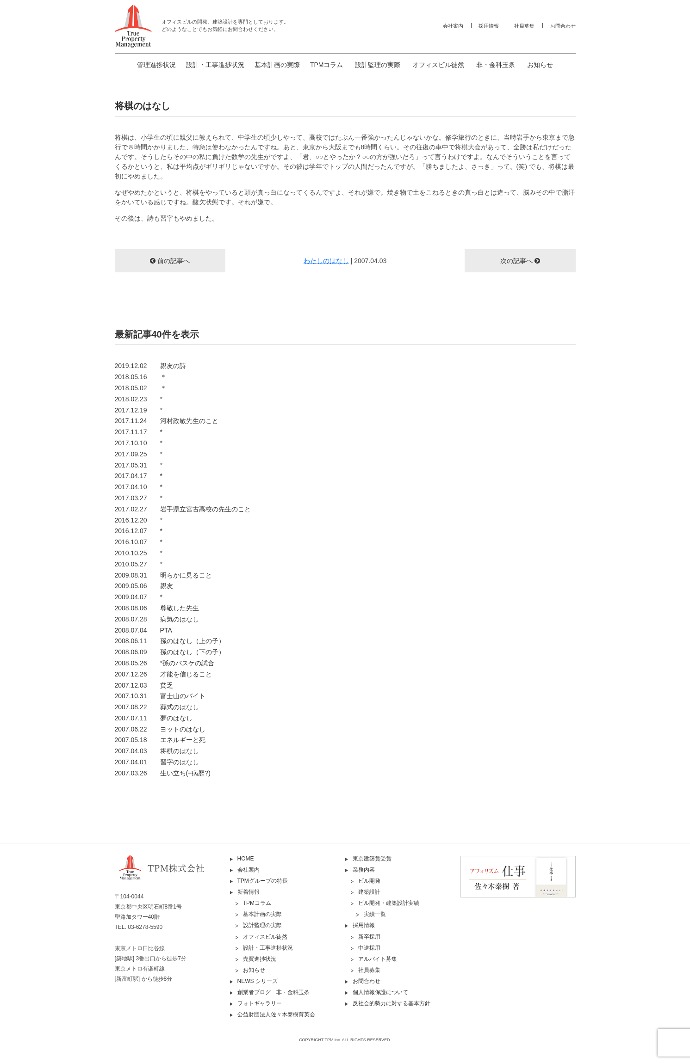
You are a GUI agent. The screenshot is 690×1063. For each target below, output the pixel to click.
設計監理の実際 (377, 64)
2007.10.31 (160, 696)
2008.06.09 (170, 652)
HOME (245, 858)
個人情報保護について (380, 992)
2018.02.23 (139, 399)
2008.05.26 (165, 663)
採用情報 (489, 26)
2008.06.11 (170, 641)
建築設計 (369, 892)
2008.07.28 (157, 619)
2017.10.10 (139, 443)
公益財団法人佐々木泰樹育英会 (276, 1014)
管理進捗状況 (156, 64)
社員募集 (524, 26)
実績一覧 (375, 914)
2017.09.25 (139, 454)
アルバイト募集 (377, 959)
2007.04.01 (157, 762)
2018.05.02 (141, 388)
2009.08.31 (163, 575)
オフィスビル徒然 (438, 64)
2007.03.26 (163, 773)
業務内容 (364, 869)
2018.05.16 (141, 377)
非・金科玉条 (495, 64)
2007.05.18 (160, 739)
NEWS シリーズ (257, 981)
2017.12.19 (139, 410)
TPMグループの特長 (262, 881)
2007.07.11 (154, 718)
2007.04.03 (157, 751)
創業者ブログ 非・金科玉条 (273, 992)
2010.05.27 (139, 564)
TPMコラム (326, 64)
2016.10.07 (139, 542)
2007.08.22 (157, 707)
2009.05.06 (144, 586)
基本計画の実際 (277, 64)
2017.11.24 (166, 420)
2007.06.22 (160, 729)
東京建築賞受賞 (372, 858)
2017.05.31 (139, 465)
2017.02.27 (183, 509)
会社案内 (453, 26)
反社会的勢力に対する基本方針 (391, 1003)
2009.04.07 (139, 597)
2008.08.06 (157, 608)
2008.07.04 (143, 630)
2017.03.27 (139, 498)
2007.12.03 (144, 685)
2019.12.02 (150, 365)
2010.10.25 (139, 553)
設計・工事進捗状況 (215, 64)
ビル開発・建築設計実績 (388, 903)
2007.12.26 (163, 674)
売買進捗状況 (259, 959)
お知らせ (540, 64)
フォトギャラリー (259, 1003)
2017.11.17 (139, 432)
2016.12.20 (139, 520)
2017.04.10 (139, 487)
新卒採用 (369, 937)
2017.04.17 (139, 475)
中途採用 (369, 948)
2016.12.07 (139, 531)
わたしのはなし (326, 260)
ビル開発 (369, 881)
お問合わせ (563, 26)
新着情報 (248, 892)
